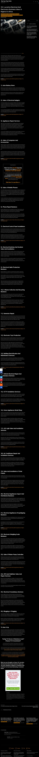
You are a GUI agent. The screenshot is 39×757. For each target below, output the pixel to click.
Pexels (23, 53)
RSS (24, 748)
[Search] (37, 21)
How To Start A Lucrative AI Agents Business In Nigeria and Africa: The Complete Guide (32, 27)
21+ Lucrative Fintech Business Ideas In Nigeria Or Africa (9, 706)
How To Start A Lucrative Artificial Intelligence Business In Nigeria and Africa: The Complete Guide (32, 37)
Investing (21, 15)
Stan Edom (8, 692)
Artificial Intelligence (4, 721)
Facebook (12, 748)
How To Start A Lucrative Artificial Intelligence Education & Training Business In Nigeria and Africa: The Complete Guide (32, 33)
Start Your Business (4, 16)
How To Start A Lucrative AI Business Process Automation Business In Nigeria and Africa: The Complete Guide (32, 30)
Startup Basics (9, 16)
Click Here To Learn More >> (13, 182)
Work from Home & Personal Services (6, 15)
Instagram (18, 748)
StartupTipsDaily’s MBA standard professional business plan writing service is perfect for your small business (14, 649)
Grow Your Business (16, 15)
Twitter (29, 748)
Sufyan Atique (6, 732)
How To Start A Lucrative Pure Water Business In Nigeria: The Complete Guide (6, 753)
